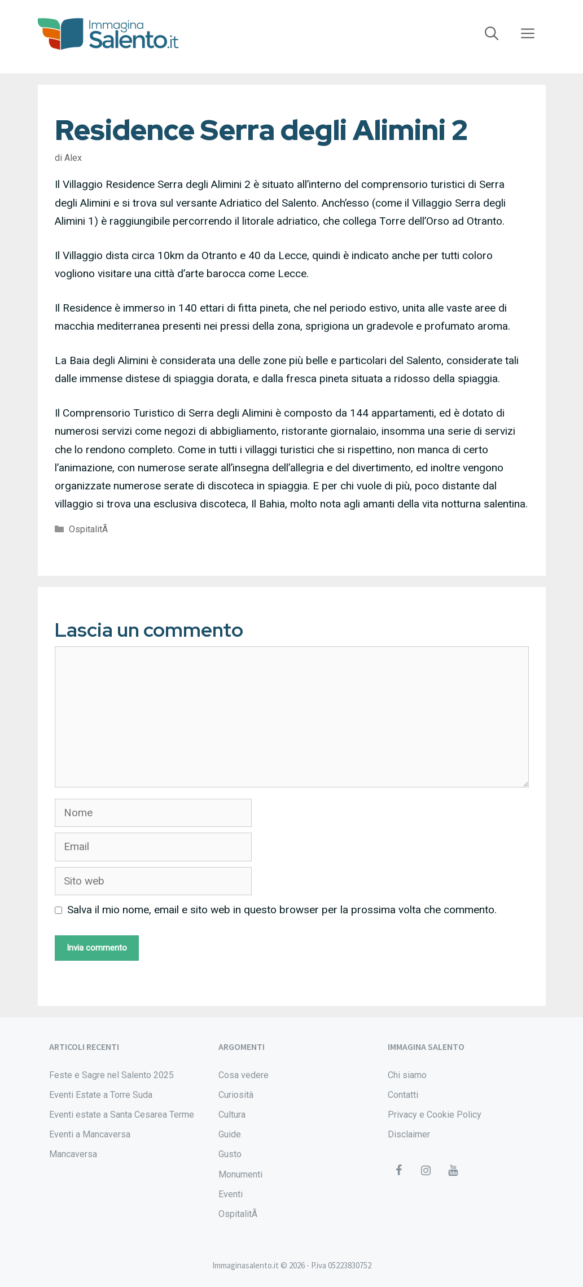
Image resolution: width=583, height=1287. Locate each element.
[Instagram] (426, 1171)
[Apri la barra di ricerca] (492, 34)
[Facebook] (399, 1171)
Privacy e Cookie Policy (434, 1114)
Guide (229, 1134)
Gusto (230, 1154)
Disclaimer (409, 1134)
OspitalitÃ (89, 529)
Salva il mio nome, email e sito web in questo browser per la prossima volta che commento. (282, 909)
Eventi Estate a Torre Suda (100, 1094)
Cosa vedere (243, 1075)
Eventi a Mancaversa (89, 1134)
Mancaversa (73, 1154)
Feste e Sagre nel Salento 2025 (111, 1075)
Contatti (403, 1094)
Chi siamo (407, 1075)
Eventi (230, 1194)
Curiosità (235, 1094)
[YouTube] (453, 1171)
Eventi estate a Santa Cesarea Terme (121, 1114)
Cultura (232, 1114)
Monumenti (240, 1174)
